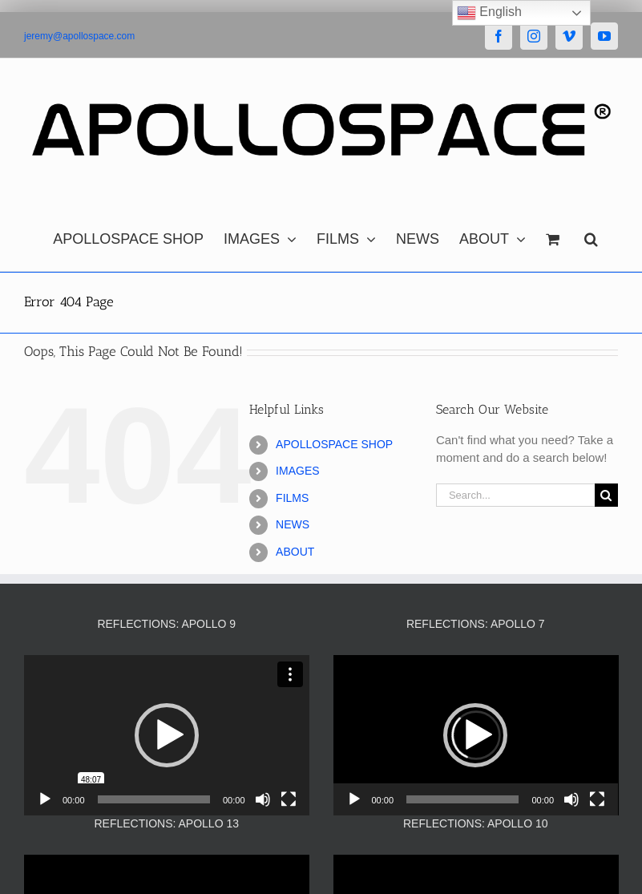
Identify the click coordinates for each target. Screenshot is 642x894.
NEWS (292, 524)
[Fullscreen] (289, 799)
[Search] (606, 495)
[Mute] (263, 799)
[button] (591, 235)
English (489, 12)
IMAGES (297, 470)
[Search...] (515, 495)
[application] (166, 735)
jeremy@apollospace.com (79, 36)
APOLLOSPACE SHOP (334, 444)
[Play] (45, 799)
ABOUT (295, 551)
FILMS (292, 497)
